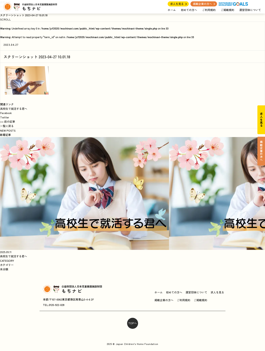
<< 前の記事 (7, 121)
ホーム (172, 10)
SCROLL (5, 19)
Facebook (6, 113)
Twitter (4, 117)
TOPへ (132, 323)
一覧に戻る (7, 126)
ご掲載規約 (227, 10)
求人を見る (177, 4)
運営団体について (250, 10)
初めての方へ (189, 10)
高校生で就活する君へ (13, 109)
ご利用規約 (209, 10)
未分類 (4, 269)
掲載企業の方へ (202, 4)
